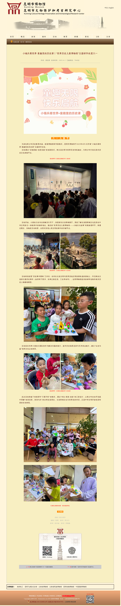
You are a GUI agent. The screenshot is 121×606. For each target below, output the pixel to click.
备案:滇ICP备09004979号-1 (56, 602)
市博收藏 (46, 596)
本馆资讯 (52, 596)
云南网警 (67, 602)
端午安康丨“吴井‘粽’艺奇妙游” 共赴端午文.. (82, 567)
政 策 (33, 36)
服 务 (44, 36)
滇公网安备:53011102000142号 (38, 602)
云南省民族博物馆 (55, 587)
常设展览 (39, 596)
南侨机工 (20, 587)
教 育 (65, 36)
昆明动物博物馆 (68, 587)
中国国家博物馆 (81, 587)
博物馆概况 (32, 596)
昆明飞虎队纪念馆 (31, 587)
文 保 (108, 36)
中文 (106, 8)
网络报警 (73, 602)
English (111, 8)
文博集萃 (58, 596)
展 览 (87, 36)
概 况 (22, 36)
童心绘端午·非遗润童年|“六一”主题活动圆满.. (41, 567)
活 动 (54, 36)
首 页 (12, 36)
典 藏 (76, 36)
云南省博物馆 (43, 587)
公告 (97, 36)
